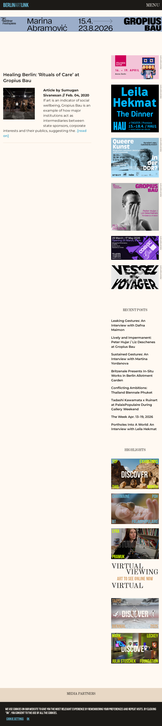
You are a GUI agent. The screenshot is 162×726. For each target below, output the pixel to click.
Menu (152, 5)
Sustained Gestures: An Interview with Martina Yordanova (129, 358)
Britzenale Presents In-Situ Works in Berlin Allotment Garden (132, 375)
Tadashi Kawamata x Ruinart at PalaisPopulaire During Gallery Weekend (134, 404)
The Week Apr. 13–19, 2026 (132, 417)
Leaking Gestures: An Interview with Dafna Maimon (128, 325)
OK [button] (28, 719)
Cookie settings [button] (15, 719)
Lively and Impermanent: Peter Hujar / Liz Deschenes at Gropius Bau (133, 342)
